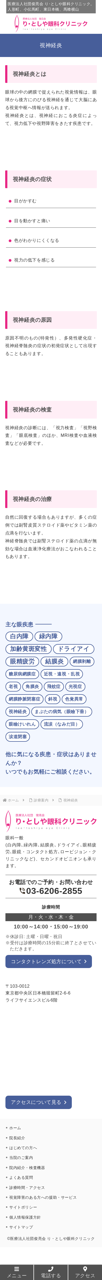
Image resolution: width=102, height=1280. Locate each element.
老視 (13, 686)
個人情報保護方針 (25, 1217)
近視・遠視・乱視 (62, 674)
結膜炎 (54, 661)
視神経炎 (18, 711)
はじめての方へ (23, 1148)
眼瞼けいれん (22, 724)
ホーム (15, 1128)
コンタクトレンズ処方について (46, 961)
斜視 (52, 699)
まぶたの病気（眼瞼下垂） (62, 711)
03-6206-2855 (51, 891)
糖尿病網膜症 (22, 674)
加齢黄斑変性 (28, 648)
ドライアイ (74, 648)
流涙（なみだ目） (62, 724)
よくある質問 (21, 1177)
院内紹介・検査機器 (27, 1167)
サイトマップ (21, 1227)
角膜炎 (32, 686)
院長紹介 (17, 1138)
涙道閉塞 (18, 736)
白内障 (19, 636)
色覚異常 (74, 699)
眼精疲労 (22, 661)
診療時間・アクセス (27, 1187)
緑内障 (48, 636)
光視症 (75, 686)
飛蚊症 (54, 686)
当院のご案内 (21, 1157)
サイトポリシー (23, 1207)
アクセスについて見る (36, 1102)
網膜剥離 (82, 661)
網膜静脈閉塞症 (24, 699)
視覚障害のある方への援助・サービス (43, 1197)
